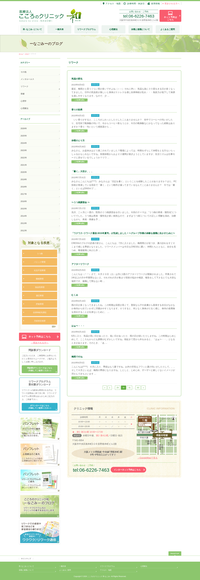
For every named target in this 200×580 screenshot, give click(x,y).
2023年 (24, 150)
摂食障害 (40, 304)
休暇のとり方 (78, 140)
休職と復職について (26, 570)
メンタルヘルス (27, 79)
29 (117, 388)
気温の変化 (76, 79)
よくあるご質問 (65, 570)
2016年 (24, 201)
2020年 (24, 172)
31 (129, 388)
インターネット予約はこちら (127, 470)
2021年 (24, 165)
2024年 (24, 143)
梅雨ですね (76, 357)
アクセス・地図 (105, 570)
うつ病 (40, 253)
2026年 (24, 128)
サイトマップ (26, 558)
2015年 (24, 209)
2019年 (24, 179)
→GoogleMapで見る (147, 458)
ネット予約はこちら (39, 336)
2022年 (24, 158)
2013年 (24, 223)
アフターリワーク (80, 264)
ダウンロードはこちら (40, 406)
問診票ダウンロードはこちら (40, 369)
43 (138, 388)
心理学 (23, 101)
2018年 (24, 187)
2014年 (24, 216)
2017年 (24, 194)
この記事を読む (79, 100)
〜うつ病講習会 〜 (80, 202)
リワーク (95, 85)
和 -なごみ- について (26, 566)
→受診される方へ (39, 343)
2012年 (24, 230)
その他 (23, 72)
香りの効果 (76, 109)
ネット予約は (170, 18)
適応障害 (40, 295)
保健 (23, 94)
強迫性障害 (40, 287)
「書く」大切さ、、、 (82, 171)
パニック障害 (40, 262)
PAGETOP (175, 553)
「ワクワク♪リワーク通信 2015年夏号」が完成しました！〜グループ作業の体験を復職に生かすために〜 (123, 233)
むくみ (74, 295)
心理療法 (24, 108)
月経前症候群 (40, 321)
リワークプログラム (107, 566)
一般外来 (62, 566)
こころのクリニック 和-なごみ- (99, 576)
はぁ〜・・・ (78, 326)
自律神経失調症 (40, 312)
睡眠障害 (40, 279)
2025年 (24, 136)
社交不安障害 (40, 270)
